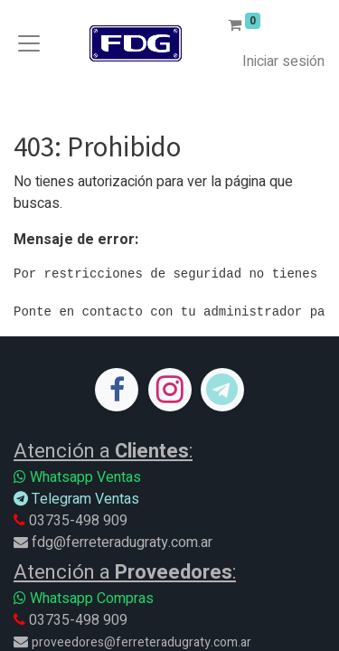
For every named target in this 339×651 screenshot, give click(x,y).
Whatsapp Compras (84, 598)
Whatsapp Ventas (77, 477)
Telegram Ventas (76, 499)
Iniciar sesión (283, 61)
